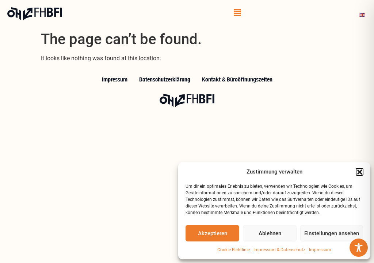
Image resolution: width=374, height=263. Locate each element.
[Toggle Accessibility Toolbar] (359, 248)
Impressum (320, 249)
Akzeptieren (212, 233)
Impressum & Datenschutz (279, 249)
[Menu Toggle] (237, 12)
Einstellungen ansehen (331, 233)
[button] (359, 171)
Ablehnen (270, 233)
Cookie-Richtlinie (233, 249)
